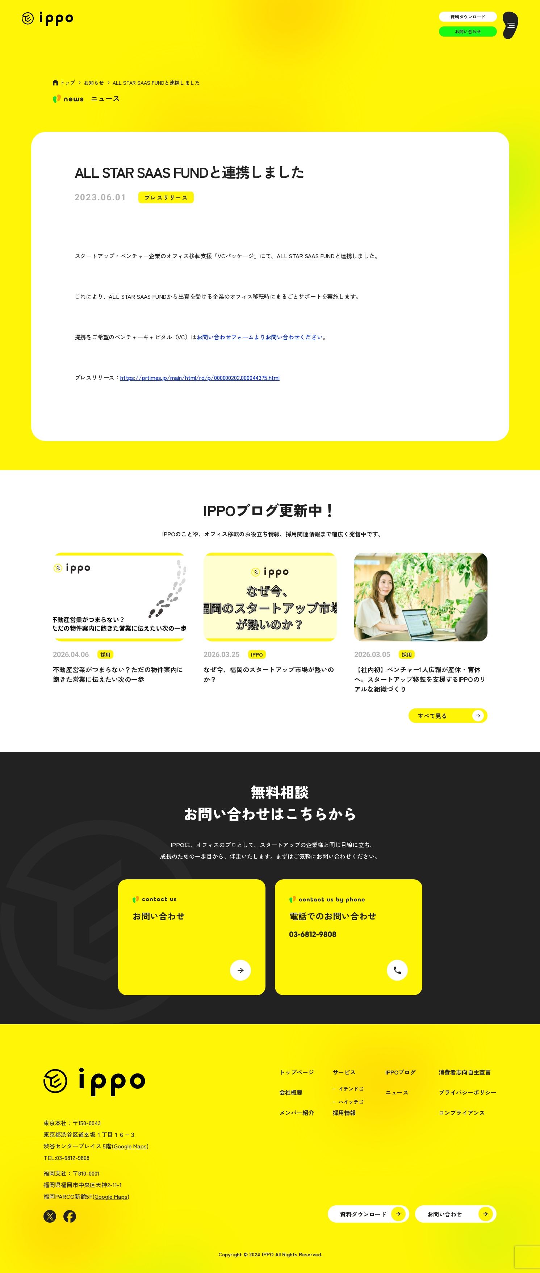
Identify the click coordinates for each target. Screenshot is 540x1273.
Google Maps (130, 1146)
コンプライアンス (462, 1112)
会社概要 (290, 1092)
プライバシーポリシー (468, 1092)
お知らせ (94, 82)
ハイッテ (348, 1101)
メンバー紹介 (296, 1112)
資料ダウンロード (468, 16)
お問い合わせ (468, 31)
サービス (344, 1072)
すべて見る (432, 715)
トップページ (296, 1072)
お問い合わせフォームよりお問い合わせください (260, 336)
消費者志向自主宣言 (465, 1072)
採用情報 (344, 1112)
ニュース (397, 1092)
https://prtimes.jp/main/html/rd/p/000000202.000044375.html (200, 377)
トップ (67, 82)
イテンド (348, 1088)
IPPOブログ (400, 1072)
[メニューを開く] (510, 25)
